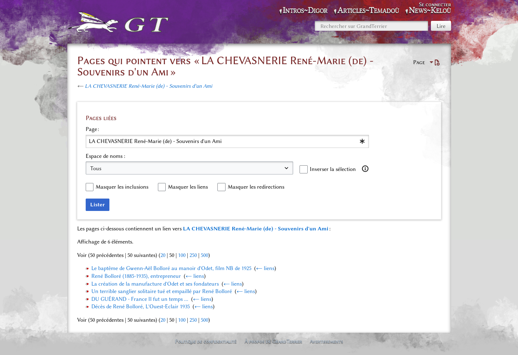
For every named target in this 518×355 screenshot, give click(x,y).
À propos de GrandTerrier (273, 341)
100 (182, 255)
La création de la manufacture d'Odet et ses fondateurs (155, 284)
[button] (365, 168)
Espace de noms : (105, 156)
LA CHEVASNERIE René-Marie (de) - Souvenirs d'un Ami (148, 86)
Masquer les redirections (256, 187)
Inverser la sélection (333, 169)
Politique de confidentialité (206, 341)
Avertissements (326, 341)
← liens (265, 268)
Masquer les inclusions (122, 187)
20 (162, 255)
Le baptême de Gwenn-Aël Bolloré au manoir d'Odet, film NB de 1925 (171, 268)
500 (204, 255)
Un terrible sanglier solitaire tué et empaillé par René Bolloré (161, 291)
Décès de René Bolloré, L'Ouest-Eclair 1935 (140, 306)
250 (193, 255)
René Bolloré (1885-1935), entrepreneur (136, 276)
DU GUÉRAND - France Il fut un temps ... (139, 299)
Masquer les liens (188, 187)
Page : (92, 129)
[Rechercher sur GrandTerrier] (371, 26)
